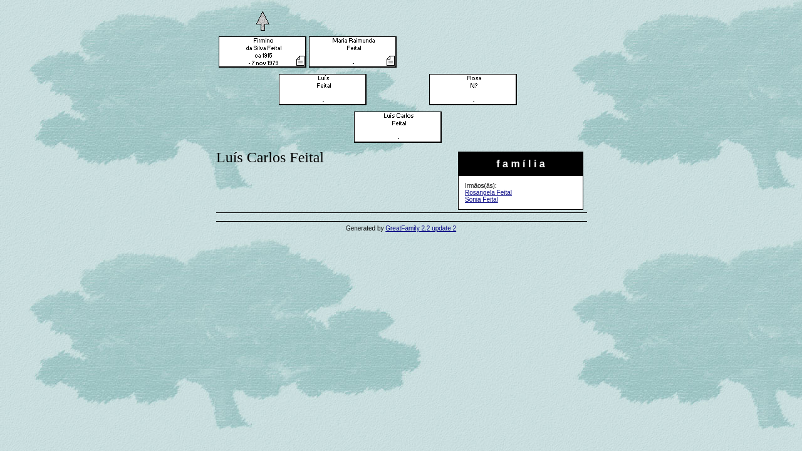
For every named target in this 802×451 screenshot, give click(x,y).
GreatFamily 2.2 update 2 (420, 228)
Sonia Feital (481, 199)
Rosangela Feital (488, 192)
